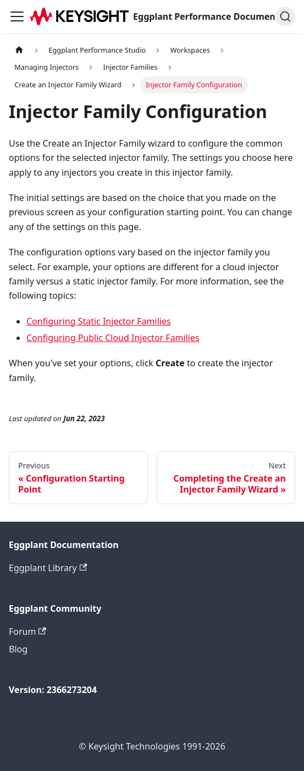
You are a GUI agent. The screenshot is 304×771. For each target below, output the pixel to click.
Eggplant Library (48, 568)
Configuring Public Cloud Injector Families (113, 338)
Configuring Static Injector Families (98, 321)
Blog (18, 649)
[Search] (285, 16)
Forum (27, 631)
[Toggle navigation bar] (17, 16)
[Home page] (19, 50)
